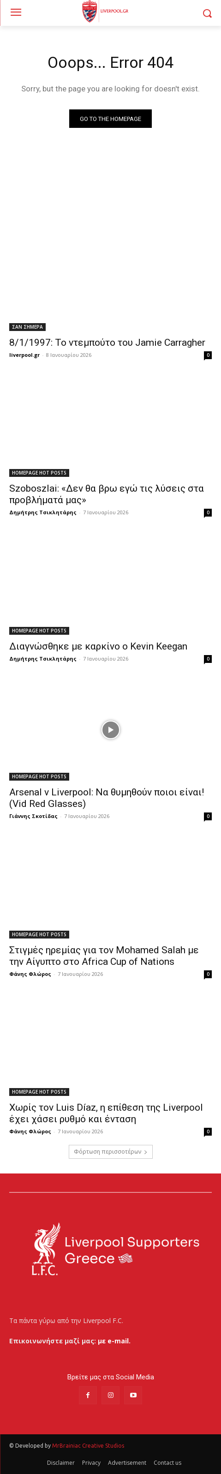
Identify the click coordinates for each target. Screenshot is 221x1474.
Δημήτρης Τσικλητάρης (43, 512)
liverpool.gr (24, 354)
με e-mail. (114, 1340)
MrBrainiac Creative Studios (88, 1446)
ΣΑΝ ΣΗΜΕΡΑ (27, 327)
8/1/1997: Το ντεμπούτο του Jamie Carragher (107, 342)
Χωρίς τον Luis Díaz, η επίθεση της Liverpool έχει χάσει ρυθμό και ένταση (106, 1113)
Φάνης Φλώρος (30, 973)
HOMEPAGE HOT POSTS (39, 472)
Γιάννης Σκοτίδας (33, 815)
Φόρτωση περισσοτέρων (111, 1151)
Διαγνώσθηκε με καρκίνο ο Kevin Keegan (98, 646)
